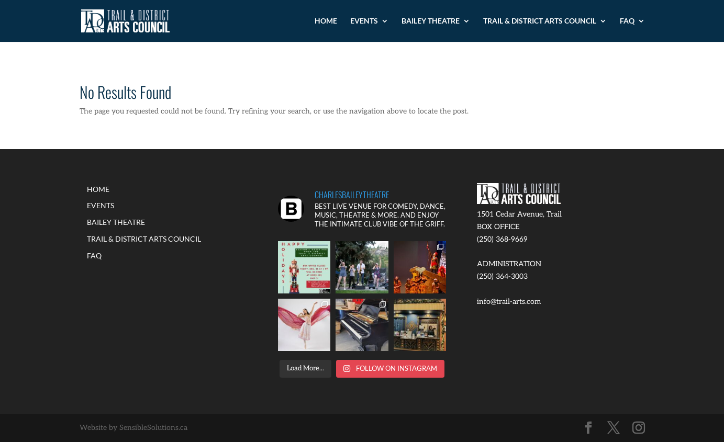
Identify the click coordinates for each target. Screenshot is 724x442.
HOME (326, 21)
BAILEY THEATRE (431, 21)
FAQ (627, 21)
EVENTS (364, 21)
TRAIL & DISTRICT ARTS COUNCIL (539, 21)
